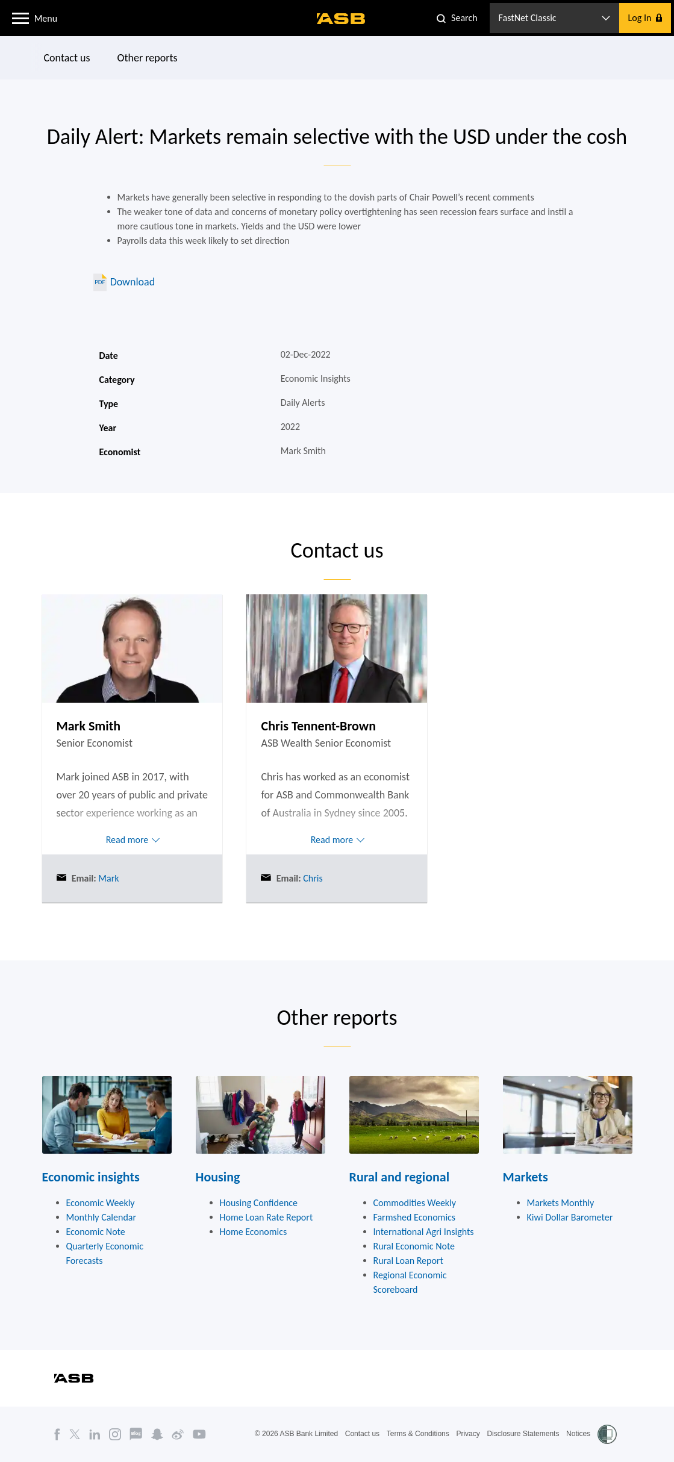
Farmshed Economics (414, 1217)
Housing (218, 1177)
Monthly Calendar (101, 1217)
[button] (20, 17)
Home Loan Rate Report (266, 1217)
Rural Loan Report (408, 1260)
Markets (525, 1177)
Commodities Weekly (415, 1202)
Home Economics (253, 1231)
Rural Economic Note (414, 1246)
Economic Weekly (100, 1202)
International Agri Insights (423, 1231)
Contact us (66, 57)
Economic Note (95, 1231)
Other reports (147, 57)
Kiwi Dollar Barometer (570, 1217)
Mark (107, 878)
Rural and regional (399, 1177)
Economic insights (91, 1177)
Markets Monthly (560, 1202)
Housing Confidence (259, 1202)
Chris (312, 878)
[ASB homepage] (341, 18)
